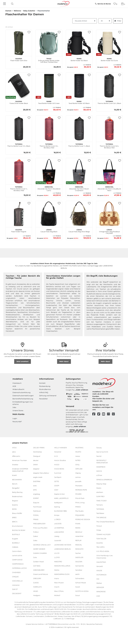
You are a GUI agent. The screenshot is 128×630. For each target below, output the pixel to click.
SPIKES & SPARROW (104, 479)
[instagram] (109, 414)
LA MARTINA (59, 528)
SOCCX (99, 471)
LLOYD (57, 557)
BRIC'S (14, 522)
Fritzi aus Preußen (40, 528)
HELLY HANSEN (60, 448)
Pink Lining (79, 502)
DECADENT (16, 593)
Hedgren (36, 595)
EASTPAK (36, 481)
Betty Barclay (17, 492)
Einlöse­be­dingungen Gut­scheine (22, 403)
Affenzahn (16, 456)
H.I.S (56, 456)
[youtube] (104, 414)
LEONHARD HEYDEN (62, 545)
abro (14, 452)
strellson (99, 492)
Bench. (15, 484)
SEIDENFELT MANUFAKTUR (102, 461)
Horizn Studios (60, 460)
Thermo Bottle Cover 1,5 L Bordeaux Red (49, 146)
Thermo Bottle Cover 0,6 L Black (109, 102)
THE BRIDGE (101, 517)
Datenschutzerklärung (21, 392)
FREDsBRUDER (39, 524)
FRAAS (35, 519)
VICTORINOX (101, 575)
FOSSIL (36, 515)
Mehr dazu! (64, 361)
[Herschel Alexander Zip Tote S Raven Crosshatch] (79, 171)
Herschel (57, 452)
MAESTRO (58, 562)
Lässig (56, 536)
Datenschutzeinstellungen (23, 396)
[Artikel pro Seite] (105, 21)
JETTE (56, 481)
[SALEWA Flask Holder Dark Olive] (19, 43)
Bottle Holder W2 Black (79, 59)
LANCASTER (59, 532)
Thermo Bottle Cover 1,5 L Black (18, 145)
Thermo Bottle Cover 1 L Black (79, 145)
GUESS (36, 583)
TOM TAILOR (101, 539)
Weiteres (17, 11)
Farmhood (37, 507)
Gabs (35, 540)
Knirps (56, 515)
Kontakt (42, 383)
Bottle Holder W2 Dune (109, 59)
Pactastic (78, 486)
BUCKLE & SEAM (18, 530)
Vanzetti (99, 566)
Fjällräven (37, 511)
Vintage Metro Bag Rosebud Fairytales (109, 231)
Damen (8, 11)
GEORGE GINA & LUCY (42, 545)
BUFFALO (16, 534)
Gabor (35, 536)
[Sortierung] (84, 21)
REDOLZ (78, 532)
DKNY (35, 465)
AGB (14, 386)
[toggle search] (11, 4)
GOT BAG (36, 566)
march (56, 587)
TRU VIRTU (100, 547)
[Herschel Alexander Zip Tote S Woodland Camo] (49, 171)
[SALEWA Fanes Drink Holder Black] (19, 86)
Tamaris (99, 505)
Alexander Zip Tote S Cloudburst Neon (109, 188)
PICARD (78, 494)
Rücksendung (44, 386)
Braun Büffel (17, 513)
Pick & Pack (79, 498)
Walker (99, 583)
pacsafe (78, 481)
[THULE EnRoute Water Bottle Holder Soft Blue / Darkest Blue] (49, 43)
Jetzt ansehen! (22, 361)
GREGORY (37, 578)
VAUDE (99, 570)
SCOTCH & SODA (81, 591)
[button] (29, 32)
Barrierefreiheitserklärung (22, 399)
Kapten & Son (59, 494)
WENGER (100, 587)
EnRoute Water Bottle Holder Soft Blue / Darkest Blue (48, 60)
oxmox (78, 477)
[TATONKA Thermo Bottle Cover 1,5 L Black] (19, 128)
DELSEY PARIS (38, 448)
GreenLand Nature (40, 574)
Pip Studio (79, 511)
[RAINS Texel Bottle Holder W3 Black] (79, 86)
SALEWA (78, 562)
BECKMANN (17, 479)
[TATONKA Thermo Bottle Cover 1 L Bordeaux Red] (19, 171)
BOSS (14, 509)
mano (56, 578)
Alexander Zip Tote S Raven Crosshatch (79, 188)
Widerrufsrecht (18, 389)
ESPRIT (36, 498)
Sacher (78, 553)
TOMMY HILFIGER (103, 534)
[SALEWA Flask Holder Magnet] (19, 214)
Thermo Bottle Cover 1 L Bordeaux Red (18, 188)
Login (14, 418)
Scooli (77, 587)
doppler (36, 469)
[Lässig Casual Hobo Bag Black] (49, 214)
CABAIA (15, 547)
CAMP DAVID (17, 560)
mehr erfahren (82, 390)
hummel (57, 473)
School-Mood (80, 583)
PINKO (78, 507)
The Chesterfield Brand (105, 522)
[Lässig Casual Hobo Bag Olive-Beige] (79, 214)
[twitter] (99, 414)
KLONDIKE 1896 (60, 511)
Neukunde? (17, 421)
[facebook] (94, 414)
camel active (17, 555)
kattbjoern (58, 502)
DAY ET (15, 589)
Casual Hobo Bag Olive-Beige (79, 230)
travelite (99, 543)
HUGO (56, 465)
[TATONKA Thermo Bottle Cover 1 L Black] (79, 128)
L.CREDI (57, 519)
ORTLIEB (78, 469)
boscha (15, 505)
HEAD (35, 591)
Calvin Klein (17, 551)
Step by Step (101, 484)
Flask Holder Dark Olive (18, 59)
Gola (35, 557)
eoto (35, 486)
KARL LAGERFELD (61, 498)
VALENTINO (101, 562)
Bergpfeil (15, 488)
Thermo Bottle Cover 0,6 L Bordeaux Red (109, 146)
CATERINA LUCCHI (19, 568)
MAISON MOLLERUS (62, 566)
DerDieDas (37, 452)
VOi (97, 579)
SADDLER (79, 557)
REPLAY (78, 540)
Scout (77, 595)
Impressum (17, 383)
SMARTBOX (100, 467)
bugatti (15, 539)
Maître (56, 570)
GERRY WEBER (39, 549)
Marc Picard (58, 583)
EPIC (35, 490)
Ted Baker (100, 513)
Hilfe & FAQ (43, 392)
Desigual (36, 456)
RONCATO (79, 549)
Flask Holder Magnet (18, 230)
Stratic (98, 488)
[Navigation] (5, 4)
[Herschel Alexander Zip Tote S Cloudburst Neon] (109, 171)
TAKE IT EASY (101, 501)
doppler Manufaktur (41, 473)
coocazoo (15, 585)
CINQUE (15, 576)
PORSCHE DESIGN (82, 519)
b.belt (14, 475)
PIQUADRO (79, 515)
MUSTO (78, 452)
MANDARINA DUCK (61, 574)
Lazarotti (57, 540)
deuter (35, 460)
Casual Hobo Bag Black (49, 230)
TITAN (98, 530)
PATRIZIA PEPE (81, 490)
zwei (98, 596)
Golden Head (38, 562)
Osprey (78, 473)
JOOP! (56, 486)
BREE (14, 517)
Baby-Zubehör (29, 11)
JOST (56, 490)
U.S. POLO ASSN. (102, 551)
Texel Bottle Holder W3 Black (79, 102)
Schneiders (79, 578)
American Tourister (19, 460)
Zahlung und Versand (47, 396)
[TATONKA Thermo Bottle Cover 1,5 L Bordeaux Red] (49, 128)
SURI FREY (100, 496)
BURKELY (16, 543)
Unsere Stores (17, 410)
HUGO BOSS (59, 469)
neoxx (77, 456)
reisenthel (79, 536)
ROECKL (78, 545)
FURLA (35, 532)
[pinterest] (114, 414)
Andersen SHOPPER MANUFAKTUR (20, 470)
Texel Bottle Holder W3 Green (49, 102)
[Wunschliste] (115, 3)
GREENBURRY (38, 570)
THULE (99, 526)
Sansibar (78, 570)
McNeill (57, 595)
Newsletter (43, 399)
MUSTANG (79, 448)
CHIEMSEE (16, 572)
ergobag (36, 494)
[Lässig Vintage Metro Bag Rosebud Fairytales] (109, 214)
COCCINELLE (17, 581)
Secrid (98, 456)
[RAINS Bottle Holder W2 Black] (79, 43)
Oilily (77, 465)
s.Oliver (99, 475)
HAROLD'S (37, 587)
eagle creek (37, 477)
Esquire (36, 502)
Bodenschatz (17, 496)
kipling (57, 507)
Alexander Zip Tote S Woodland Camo (48, 188)
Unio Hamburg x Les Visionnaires (104, 556)
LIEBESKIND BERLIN (62, 549)
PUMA (77, 524)
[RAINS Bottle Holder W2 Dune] (109, 43)
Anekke (15, 465)
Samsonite (79, 566)
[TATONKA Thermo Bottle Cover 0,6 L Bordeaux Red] (109, 128)
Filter (117, 21)
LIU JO (56, 553)
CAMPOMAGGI (18, 564)
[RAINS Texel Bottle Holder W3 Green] (49, 86)
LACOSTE (58, 524)
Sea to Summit (102, 452)
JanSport (57, 477)
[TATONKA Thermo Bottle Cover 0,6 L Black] (109, 86)
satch (77, 574)
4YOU (14, 448)
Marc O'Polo (59, 591)
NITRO (77, 460)
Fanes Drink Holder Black (19, 102)
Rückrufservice (45, 389)
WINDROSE (101, 591)
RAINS (77, 528)
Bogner (15, 501)
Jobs (14, 407)
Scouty (99, 448)
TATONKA (100, 509)
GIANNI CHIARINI (40, 553)
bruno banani (17, 526)
